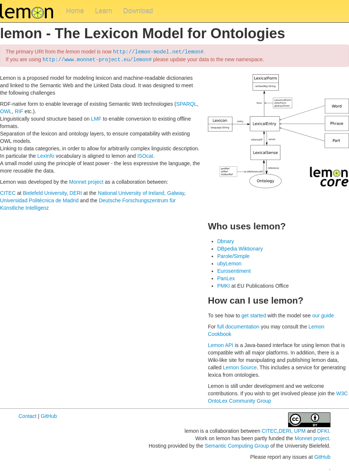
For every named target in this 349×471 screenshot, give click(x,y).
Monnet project (86, 181)
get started (253, 315)
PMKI (223, 285)
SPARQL (186, 103)
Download (138, 11)
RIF (19, 111)
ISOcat (145, 155)
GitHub (49, 415)
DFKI (323, 430)
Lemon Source (240, 367)
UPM (300, 430)
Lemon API (221, 344)
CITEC (8, 192)
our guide (323, 315)
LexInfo (45, 155)
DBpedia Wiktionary (240, 248)
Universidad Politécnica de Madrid (39, 200)
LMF (96, 118)
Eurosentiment (234, 270)
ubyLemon (229, 263)
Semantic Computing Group (237, 445)
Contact (27, 415)
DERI (75, 192)
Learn (103, 11)
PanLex (226, 278)
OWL (6, 111)
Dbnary (225, 240)
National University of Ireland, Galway (141, 192)
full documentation (238, 326)
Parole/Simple (233, 255)
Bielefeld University (44, 192)
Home (75, 11)
